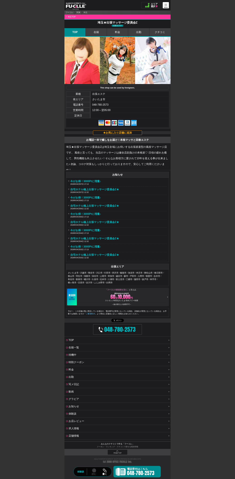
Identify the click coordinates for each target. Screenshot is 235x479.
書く (104, 474)
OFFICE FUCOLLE (119, 462)
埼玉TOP (72, 17)
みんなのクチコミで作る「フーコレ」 (117, 444)
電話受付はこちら (140, 472)
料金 (117, 32)
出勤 (138, 32)
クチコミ (160, 32)
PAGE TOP (117, 453)
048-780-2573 (100, 104)
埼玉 (85, 12)
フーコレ (69, 12)
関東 (78, 12)
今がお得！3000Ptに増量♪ (85, 181)
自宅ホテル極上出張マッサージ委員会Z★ (94, 189)
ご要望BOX (90, 314)
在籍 (96, 32)
